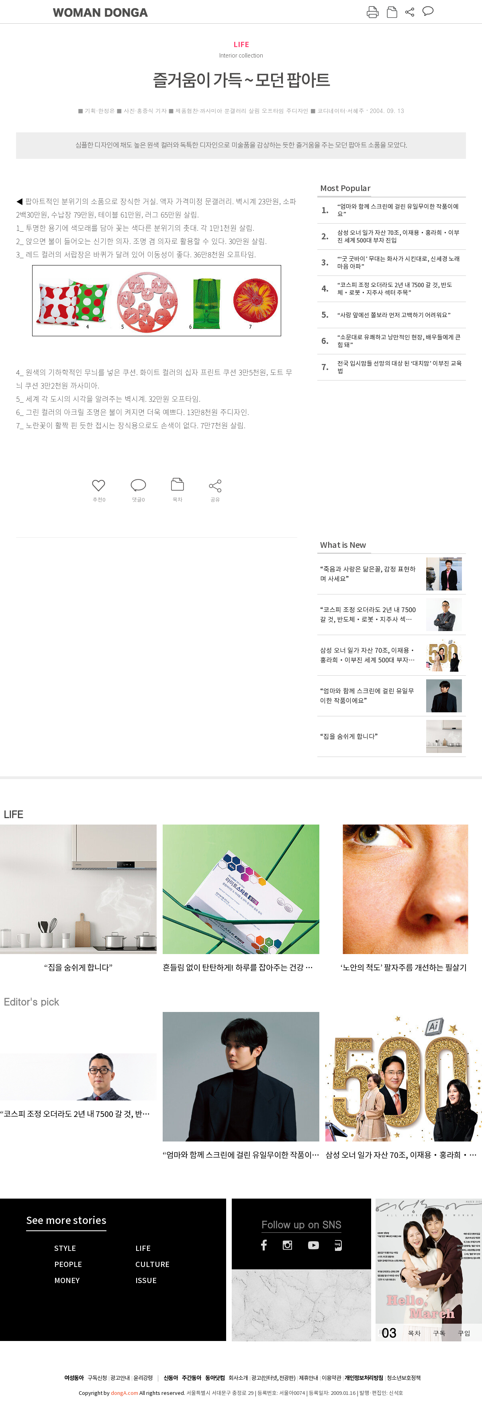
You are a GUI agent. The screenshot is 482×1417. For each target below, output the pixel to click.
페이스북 (264, 1245)
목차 (414, 1333)
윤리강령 (143, 1378)
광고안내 (120, 1378)
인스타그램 (287, 1245)
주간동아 (191, 1378)
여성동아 (74, 1378)
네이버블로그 (338, 1245)
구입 (463, 1333)
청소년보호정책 (404, 1378)
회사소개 (238, 1378)
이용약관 (331, 1378)
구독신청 (97, 1378)
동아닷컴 (215, 1378)
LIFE (241, 44)
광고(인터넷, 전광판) (273, 1378)
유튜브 (313, 1245)
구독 (439, 1333)
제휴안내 (308, 1378)
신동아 (170, 1378)
